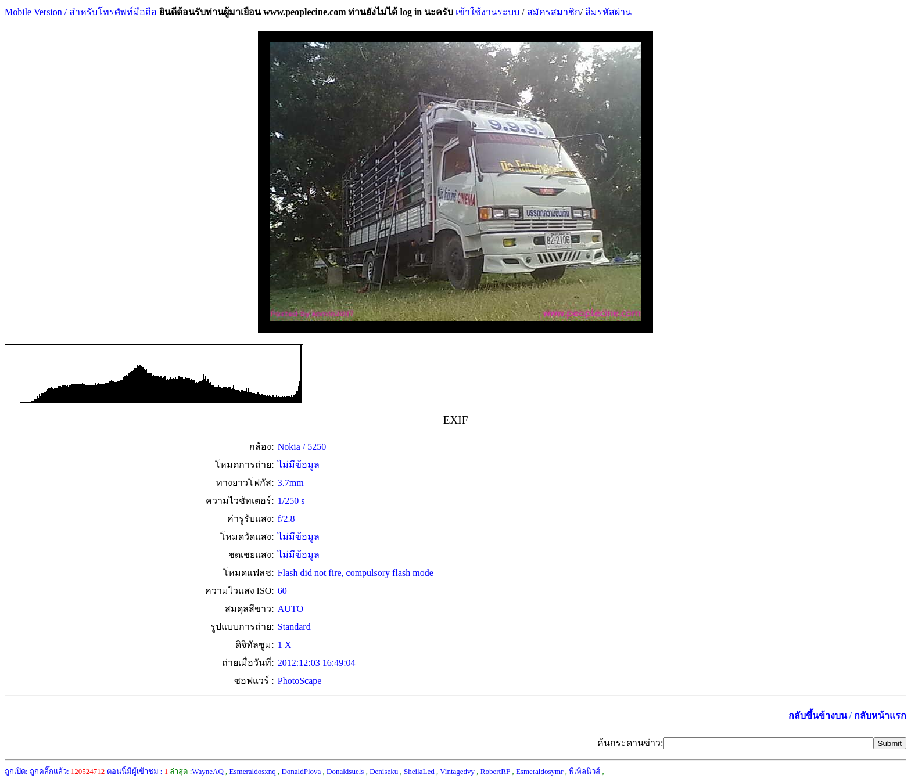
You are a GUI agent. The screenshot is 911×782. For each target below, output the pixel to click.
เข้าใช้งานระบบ (486, 12)
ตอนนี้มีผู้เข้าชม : (137, 771)
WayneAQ (208, 771)
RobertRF (495, 771)
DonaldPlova (301, 771)
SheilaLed (419, 771)
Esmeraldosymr (540, 771)
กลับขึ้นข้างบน (817, 715)
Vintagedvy (457, 771)
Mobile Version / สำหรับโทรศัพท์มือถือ (81, 12)
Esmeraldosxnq (252, 771)
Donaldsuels (345, 771)
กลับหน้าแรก (880, 715)
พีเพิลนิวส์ (584, 771)
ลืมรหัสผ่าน (607, 12)
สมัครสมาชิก (553, 12)
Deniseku (384, 771)
